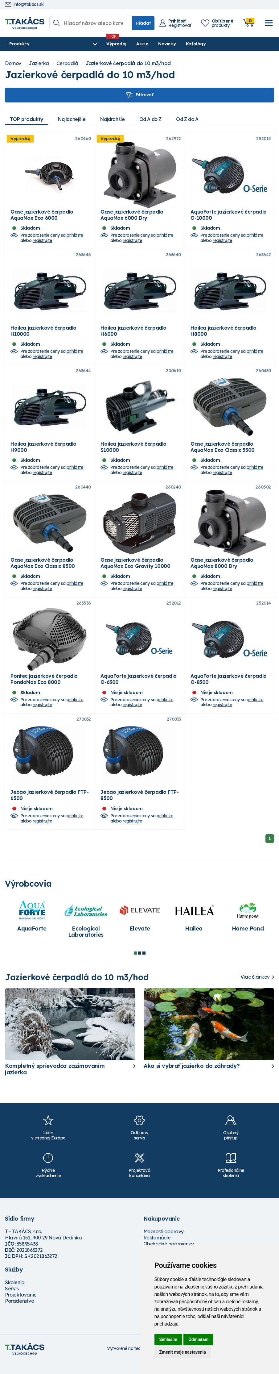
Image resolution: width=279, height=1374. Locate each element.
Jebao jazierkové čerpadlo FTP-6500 (49, 806)
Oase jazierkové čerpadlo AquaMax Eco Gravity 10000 (135, 570)
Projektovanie (21, 1306)
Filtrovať (139, 95)
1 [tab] (135, 964)
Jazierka (39, 63)
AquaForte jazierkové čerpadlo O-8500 (228, 688)
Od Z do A (191, 119)
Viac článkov (255, 988)
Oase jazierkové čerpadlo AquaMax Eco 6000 (41, 216)
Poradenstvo (19, 1312)
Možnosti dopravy (163, 1243)
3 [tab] (144, 964)
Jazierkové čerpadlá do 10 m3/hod (128, 63)
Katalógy (178, 44)
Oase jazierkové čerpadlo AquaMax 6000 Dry (132, 216)
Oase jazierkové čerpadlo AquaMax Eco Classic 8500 (42, 570)
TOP (27, 119)
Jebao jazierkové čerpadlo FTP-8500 (139, 806)
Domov (13, 63)
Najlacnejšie (73, 119)
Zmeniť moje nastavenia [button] (182, 1352)
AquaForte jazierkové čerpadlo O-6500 (138, 688)
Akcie (124, 44)
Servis (12, 1300)
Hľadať (143, 23)
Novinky (149, 44)
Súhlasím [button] (168, 1339)
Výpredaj (98, 44)
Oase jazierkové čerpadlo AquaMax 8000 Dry (222, 570)
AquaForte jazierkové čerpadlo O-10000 (228, 216)
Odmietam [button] (198, 1339)
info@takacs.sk (24, 4)
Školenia (15, 1294)
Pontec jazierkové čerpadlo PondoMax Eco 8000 (44, 688)
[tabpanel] (32, 927)
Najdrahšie (114, 119)
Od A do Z (153, 119)
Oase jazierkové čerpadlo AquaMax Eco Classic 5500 (222, 452)
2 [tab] (139, 964)
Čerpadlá (67, 63)
